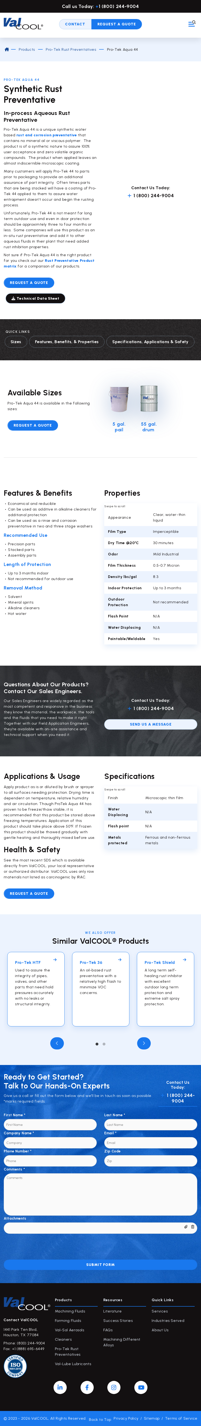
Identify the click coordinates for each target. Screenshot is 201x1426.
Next (144, 1043)
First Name (15, 1115)
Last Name (114, 1115)
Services (160, 1311)
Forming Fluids (68, 1320)
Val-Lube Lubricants (73, 1364)
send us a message (151, 724)
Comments (14, 1169)
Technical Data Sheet (37, 298)
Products (27, 49)
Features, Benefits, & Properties (67, 341)
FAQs (108, 1330)
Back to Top (100, 1418)
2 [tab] (104, 1044)
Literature (112, 1311)
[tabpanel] (36, 989)
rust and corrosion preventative (46, 135)
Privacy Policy (126, 1418)
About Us (160, 1330)
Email (110, 1133)
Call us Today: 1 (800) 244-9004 (100, 6)
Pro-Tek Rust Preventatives (71, 49)
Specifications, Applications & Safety (150, 341)
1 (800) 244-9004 (151, 195)
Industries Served (168, 1320)
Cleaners (63, 1339)
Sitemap (152, 1418)
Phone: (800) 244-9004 (24, 1343)
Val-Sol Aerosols (69, 1330)
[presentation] (39, 1243)
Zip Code (112, 1151)
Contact (75, 26)
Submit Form (100, 1264)
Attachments (15, 1218)
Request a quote (29, 282)
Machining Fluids (70, 1311)
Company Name (19, 1133)
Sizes (16, 341)
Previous (57, 1043)
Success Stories (118, 1320)
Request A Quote (116, 26)
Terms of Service (181, 1418)
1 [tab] (97, 1044)
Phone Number (18, 1151)
